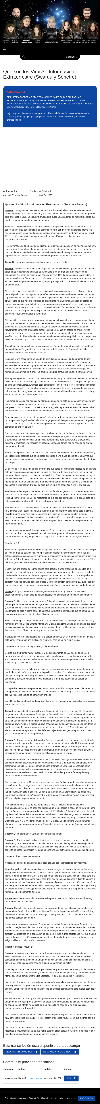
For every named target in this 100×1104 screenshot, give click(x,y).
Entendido (86, 1098)
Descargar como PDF (22, 1051)
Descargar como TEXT (60, 1051)
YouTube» (30, 1078)
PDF (71, 1078)
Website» (38, 1078)
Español (72, 57)
